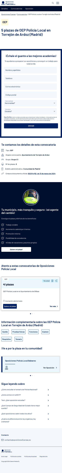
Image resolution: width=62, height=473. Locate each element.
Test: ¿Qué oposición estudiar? (13, 400)
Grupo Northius (8, 117)
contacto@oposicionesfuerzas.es (17, 440)
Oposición (29, 8)
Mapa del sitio (44, 456)
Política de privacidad (30, 456)
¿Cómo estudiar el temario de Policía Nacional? (19, 389)
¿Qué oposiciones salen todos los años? (16, 413)
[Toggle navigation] (58, 3)
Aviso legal (4, 456)
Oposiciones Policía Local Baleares (20, 360)
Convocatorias (22, 14)
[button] (30, 313)
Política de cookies (15, 456)
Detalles (4, 8)
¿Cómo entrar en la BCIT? (11, 395)
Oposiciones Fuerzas (8, 14)
